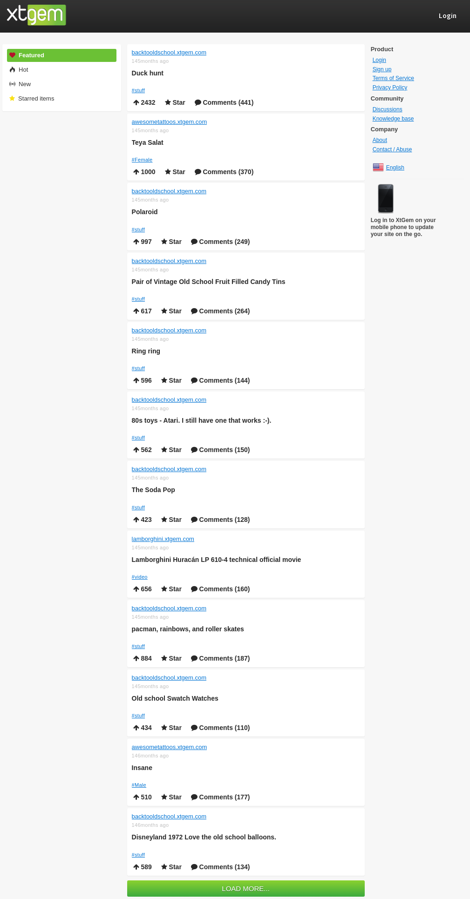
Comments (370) (224, 172)
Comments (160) (220, 589)
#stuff (138, 90)
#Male (139, 785)
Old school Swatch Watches (175, 698)
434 (142, 727)
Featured (26, 55)
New (19, 84)
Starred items (31, 98)
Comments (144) (220, 380)
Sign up (382, 69)
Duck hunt (147, 73)
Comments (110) (220, 727)
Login (379, 60)
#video (140, 577)
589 (142, 867)
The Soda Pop (153, 489)
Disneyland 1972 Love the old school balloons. (204, 837)
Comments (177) (220, 797)
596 (142, 380)
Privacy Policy (390, 87)
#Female (142, 159)
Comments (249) (220, 241)
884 (142, 658)
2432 (144, 102)
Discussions (387, 109)
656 (142, 589)
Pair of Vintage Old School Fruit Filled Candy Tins (209, 281)
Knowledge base (393, 118)
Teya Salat (147, 142)
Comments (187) (220, 658)
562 (142, 449)
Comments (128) (220, 519)
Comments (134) (220, 867)
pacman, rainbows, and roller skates (188, 629)
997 (142, 241)
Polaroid (145, 212)
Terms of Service (393, 78)
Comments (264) (220, 311)
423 (142, 519)
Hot (18, 69)
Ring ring (146, 351)
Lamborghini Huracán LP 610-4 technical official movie (216, 559)
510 (142, 797)
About (380, 140)
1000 (144, 172)
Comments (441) (224, 102)
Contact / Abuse (392, 149)
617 (142, 311)
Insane (142, 767)
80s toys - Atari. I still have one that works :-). (202, 420)
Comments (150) (220, 449)
